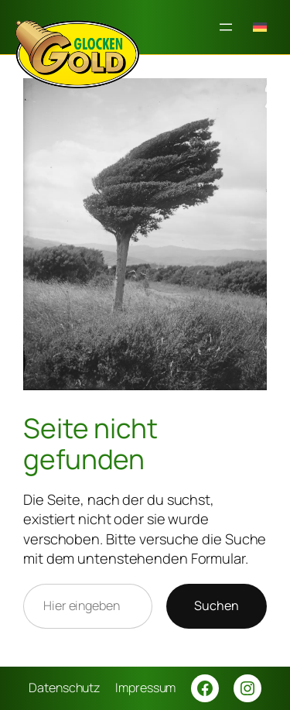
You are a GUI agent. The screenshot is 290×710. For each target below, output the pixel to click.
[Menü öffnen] (226, 27)
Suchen (216, 605)
